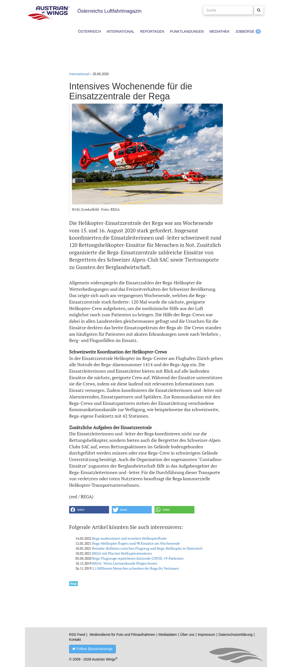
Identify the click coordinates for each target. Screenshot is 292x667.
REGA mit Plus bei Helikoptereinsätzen (122, 553)
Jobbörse (244, 31)
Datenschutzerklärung (236, 635)
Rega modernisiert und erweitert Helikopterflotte (129, 538)
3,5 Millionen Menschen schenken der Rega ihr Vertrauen (135, 568)
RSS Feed (77, 635)
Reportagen (152, 31)
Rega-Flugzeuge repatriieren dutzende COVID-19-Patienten (137, 558)
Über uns (187, 635)
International (120, 31)
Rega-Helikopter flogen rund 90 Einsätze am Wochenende (136, 543)
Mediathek (219, 31)
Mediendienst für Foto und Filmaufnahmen (122, 635)
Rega (73, 583)
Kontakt (75, 640)
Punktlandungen (187, 31)
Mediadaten (167, 635)
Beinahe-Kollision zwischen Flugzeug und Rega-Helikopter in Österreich (147, 548)
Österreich (89, 31)
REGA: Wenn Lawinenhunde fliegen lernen (124, 563)
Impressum (206, 635)
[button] (89, 509)
